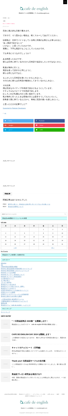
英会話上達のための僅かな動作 (11, 296)
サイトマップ (5, 312)
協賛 (58, 394)
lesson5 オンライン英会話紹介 (11, 276)
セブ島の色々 (5, 280)
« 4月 (15, 248)
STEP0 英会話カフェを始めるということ (15, 290)
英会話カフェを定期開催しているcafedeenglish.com (34, 408)
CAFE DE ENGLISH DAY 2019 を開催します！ (31, 334)
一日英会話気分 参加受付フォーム (12, 299)
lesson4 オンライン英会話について (13, 274)
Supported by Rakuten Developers (14, 108)
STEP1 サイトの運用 (8, 292)
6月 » (52, 248)
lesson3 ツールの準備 (8, 272)
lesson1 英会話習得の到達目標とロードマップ (16, 268)
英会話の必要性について (15, 206)
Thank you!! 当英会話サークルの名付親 (28, 361)
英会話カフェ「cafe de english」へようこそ (16, 305)
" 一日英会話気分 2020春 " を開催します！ (30, 321)
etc (5, 113)
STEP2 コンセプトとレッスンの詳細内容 (15, 294)
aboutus (3, 263)
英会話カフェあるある (8, 284)
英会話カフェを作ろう (8, 288)
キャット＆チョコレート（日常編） (27, 348)
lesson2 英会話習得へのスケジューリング (15, 270)
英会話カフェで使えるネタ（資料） (13, 286)
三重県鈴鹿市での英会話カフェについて (14, 301)
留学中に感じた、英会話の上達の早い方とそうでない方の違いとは (29, 204)
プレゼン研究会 (6, 282)
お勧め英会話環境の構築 (9, 266)
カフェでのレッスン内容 (39, 394)
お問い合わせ (50, 394)
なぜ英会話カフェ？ (7, 278)
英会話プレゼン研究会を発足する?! (27, 374)
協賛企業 (4, 303)
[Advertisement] (29, 149)
